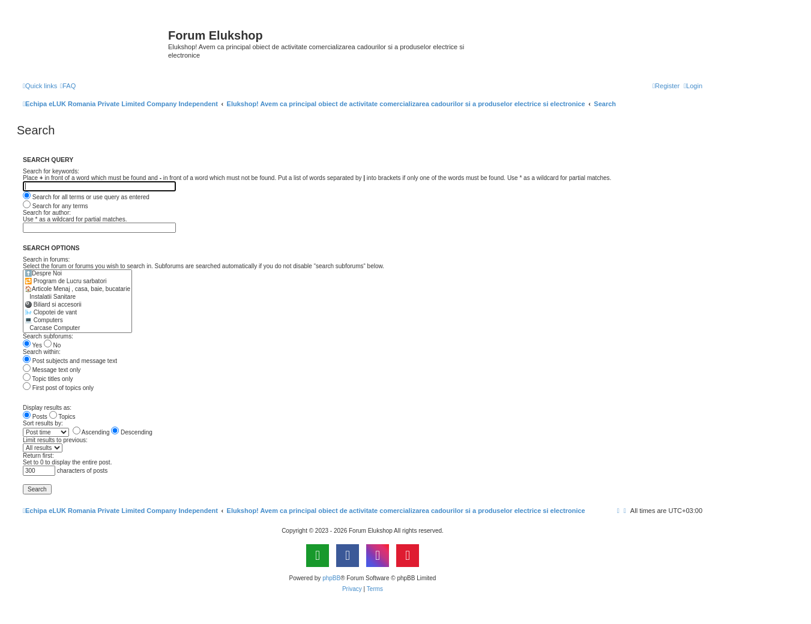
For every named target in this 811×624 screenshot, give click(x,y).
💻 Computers (77, 321)
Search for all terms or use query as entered (86, 197)
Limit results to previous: (55, 440)
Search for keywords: (51, 171)
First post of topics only (58, 388)
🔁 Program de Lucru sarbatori (77, 282)
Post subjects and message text (70, 361)
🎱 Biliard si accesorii (77, 305)
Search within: (42, 352)
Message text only (51, 370)
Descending (131, 432)
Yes (32, 345)
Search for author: (47, 212)
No (52, 345)
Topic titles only (48, 379)
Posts (35, 416)
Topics (62, 416)
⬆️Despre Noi (77, 274)
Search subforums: (48, 336)
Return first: (38, 455)
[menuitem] (68, 86)
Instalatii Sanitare (77, 297)
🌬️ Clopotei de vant (77, 313)
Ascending (91, 432)
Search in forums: (46, 259)
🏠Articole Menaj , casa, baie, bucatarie (77, 289)
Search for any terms (55, 206)
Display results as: (47, 407)
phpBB (331, 578)
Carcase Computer (77, 328)
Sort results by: (43, 423)
